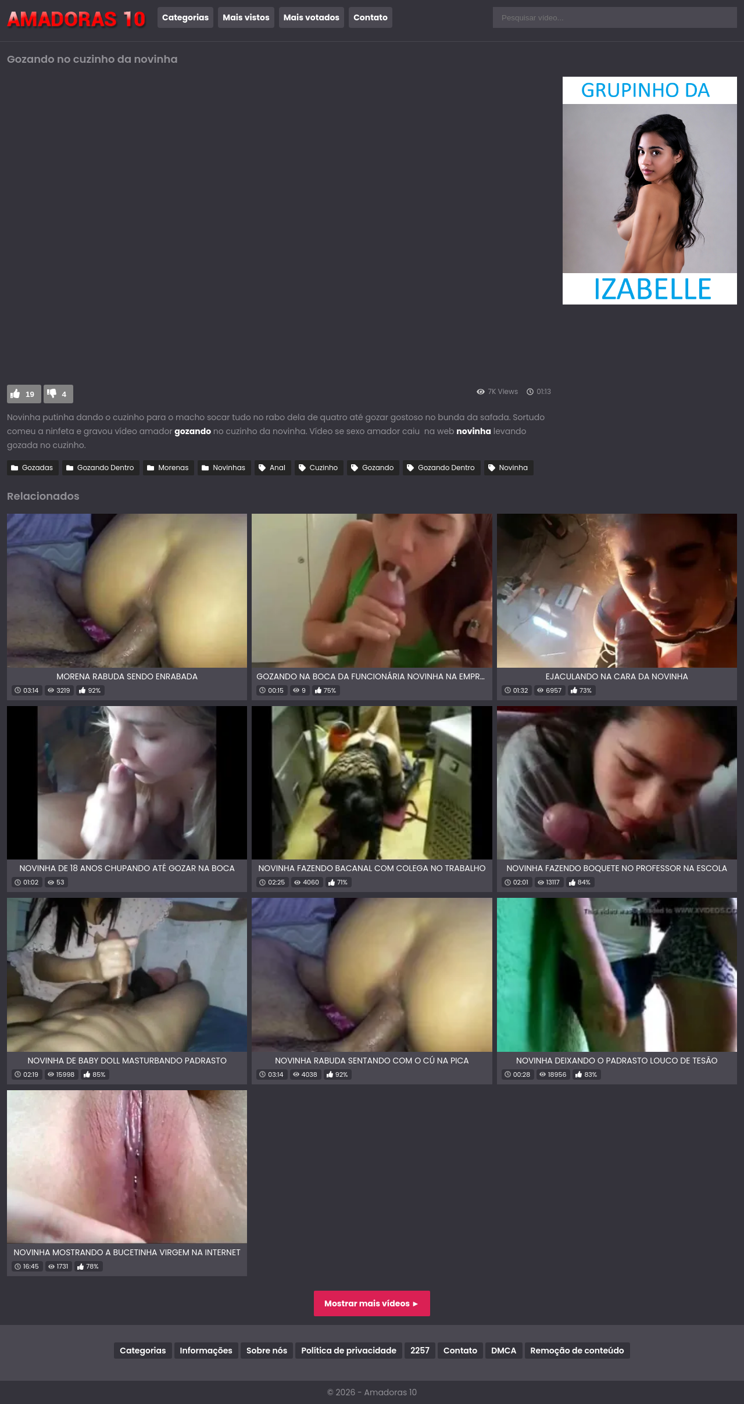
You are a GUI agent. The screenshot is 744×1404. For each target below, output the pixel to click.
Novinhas (229, 467)
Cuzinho (324, 467)
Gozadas (37, 467)
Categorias (185, 17)
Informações (206, 1350)
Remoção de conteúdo (577, 1350)
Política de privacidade (348, 1350)
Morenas (173, 467)
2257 (420, 1350)
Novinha (513, 467)
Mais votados (311, 17)
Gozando (378, 467)
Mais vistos (246, 17)
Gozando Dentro (105, 467)
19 (30, 394)
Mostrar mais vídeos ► (372, 1303)
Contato (370, 17)
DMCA (503, 1350)
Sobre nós (266, 1350)
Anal (277, 467)
